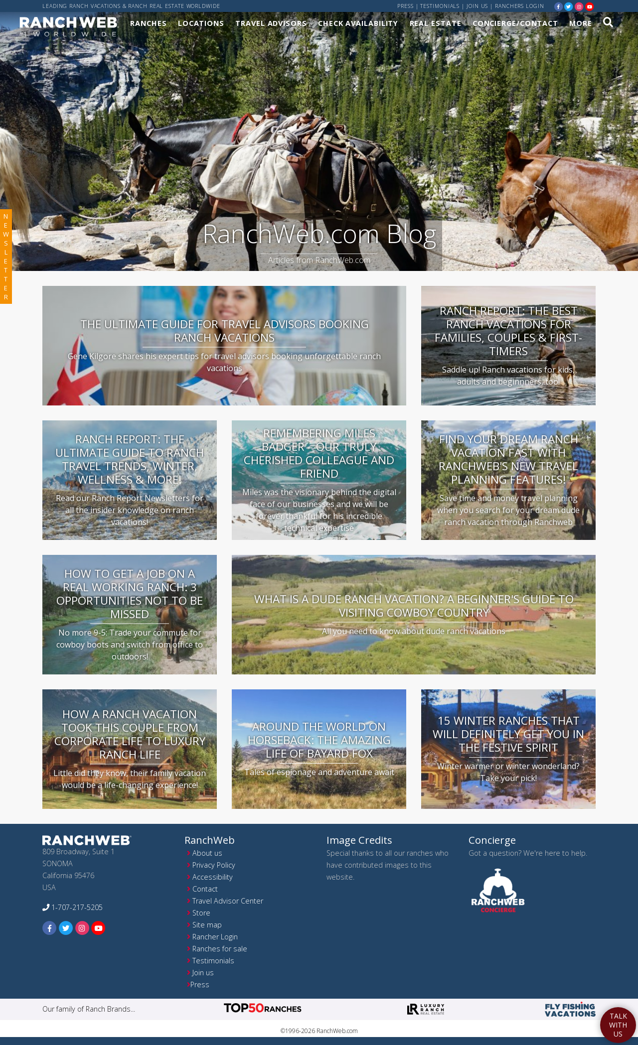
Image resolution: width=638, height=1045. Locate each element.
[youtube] (589, 6)
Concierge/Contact (515, 23)
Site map (207, 924)
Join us (477, 5)
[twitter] (568, 6)
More (580, 23)
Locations (201, 23)
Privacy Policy (213, 865)
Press (405, 5)
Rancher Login (215, 936)
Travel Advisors (271, 23)
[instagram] (579, 6)
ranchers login (519, 5)
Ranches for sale (219, 948)
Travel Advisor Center (227, 901)
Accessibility (212, 877)
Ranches (148, 23)
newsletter (5, 256)
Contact (205, 889)
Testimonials (440, 5)
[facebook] (558, 6)
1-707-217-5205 (72, 907)
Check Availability (358, 23)
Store (201, 912)
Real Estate (436, 23)
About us (207, 853)
